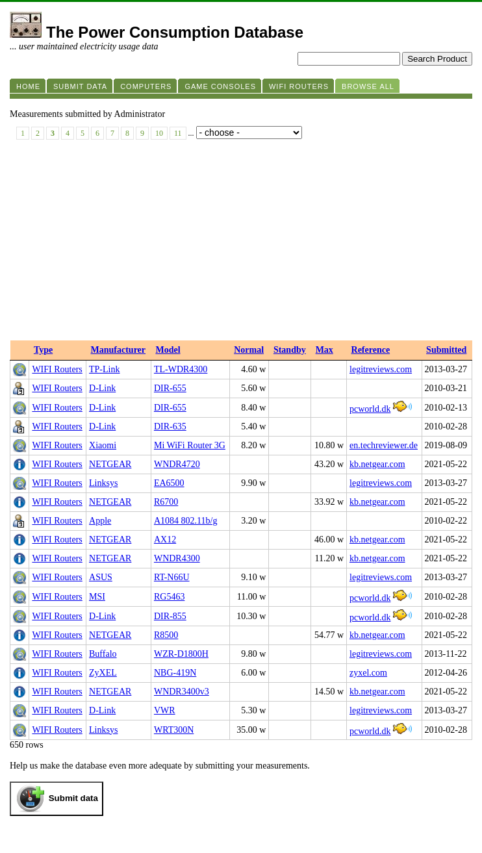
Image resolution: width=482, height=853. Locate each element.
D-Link (102, 388)
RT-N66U (172, 577)
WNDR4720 (177, 464)
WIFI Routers (57, 369)
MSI (97, 597)
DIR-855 (170, 616)
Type (43, 350)
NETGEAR (110, 464)
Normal (249, 350)
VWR (164, 710)
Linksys (103, 483)
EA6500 (169, 483)
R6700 (166, 502)
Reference (370, 350)
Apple (100, 521)
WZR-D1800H (181, 654)
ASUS (100, 577)
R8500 (166, 635)
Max (324, 350)
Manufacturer (118, 350)
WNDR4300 (177, 558)
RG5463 (169, 597)
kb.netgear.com (377, 464)
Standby (289, 350)
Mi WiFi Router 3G (189, 445)
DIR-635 (170, 426)
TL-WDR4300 (180, 369)
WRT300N (174, 730)
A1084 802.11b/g (185, 521)
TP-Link (104, 369)
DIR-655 (170, 388)
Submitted (446, 350)
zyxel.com (368, 673)
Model (167, 350)
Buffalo (103, 654)
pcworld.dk (369, 409)
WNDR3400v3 (181, 691)
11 (178, 133)
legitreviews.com (380, 369)
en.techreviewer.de (383, 445)
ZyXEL (103, 673)
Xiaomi (102, 445)
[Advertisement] (241, 243)
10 (159, 133)
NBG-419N (175, 673)
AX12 (165, 539)
